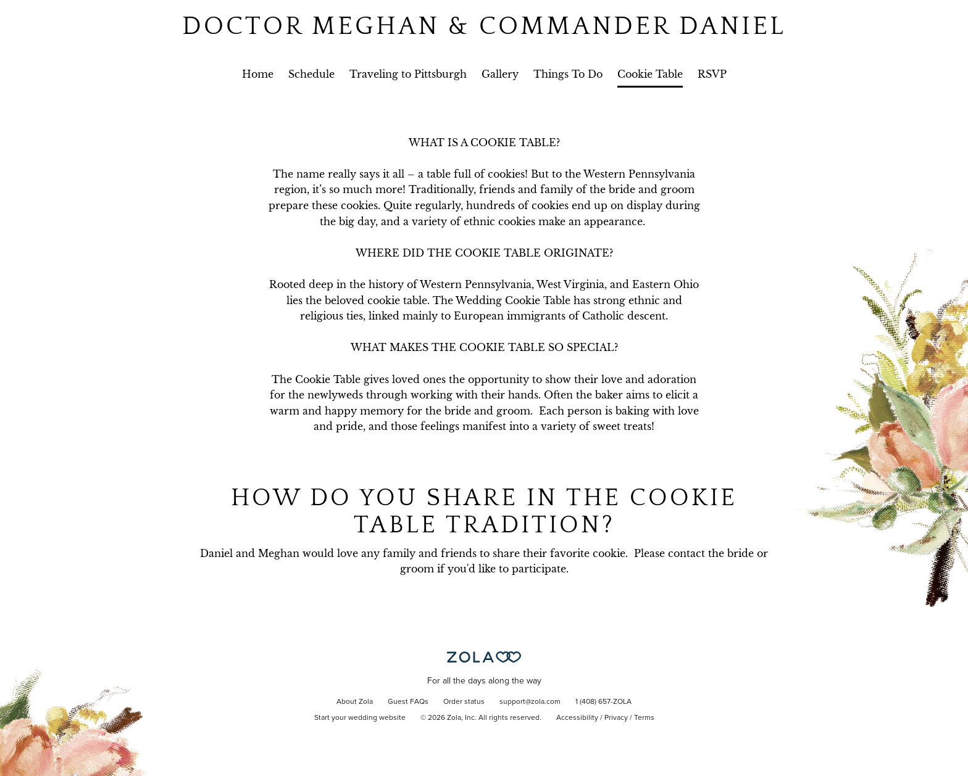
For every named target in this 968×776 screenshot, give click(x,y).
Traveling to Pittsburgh (408, 74)
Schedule (311, 74)
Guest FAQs (408, 702)
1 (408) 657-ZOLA (603, 702)
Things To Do (568, 74)
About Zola (354, 702)
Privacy (616, 718)
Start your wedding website (360, 718)
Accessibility (577, 718)
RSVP (712, 74)
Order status (464, 702)
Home (257, 74)
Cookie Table (650, 74)
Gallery (500, 74)
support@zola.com (530, 702)
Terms (644, 718)
